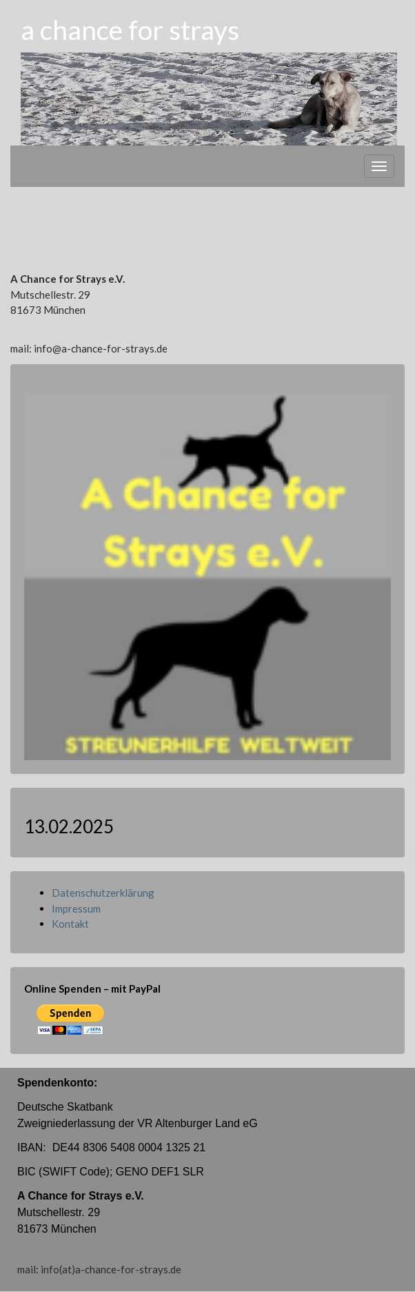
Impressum (76, 908)
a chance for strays (130, 30)
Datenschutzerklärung (103, 892)
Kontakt (70, 923)
